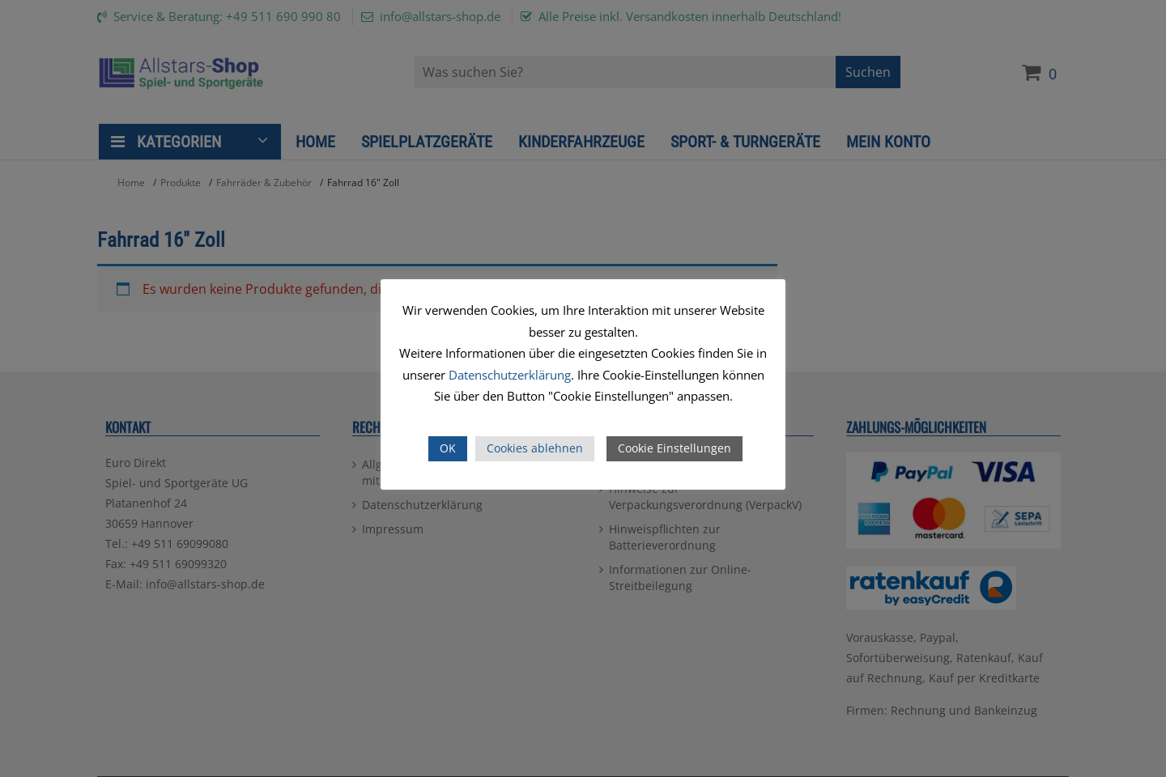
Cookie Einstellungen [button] (674, 448)
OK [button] (448, 448)
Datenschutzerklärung (510, 375)
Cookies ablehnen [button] (535, 448)
